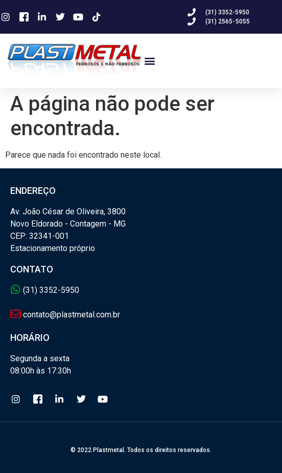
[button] (149, 60)
